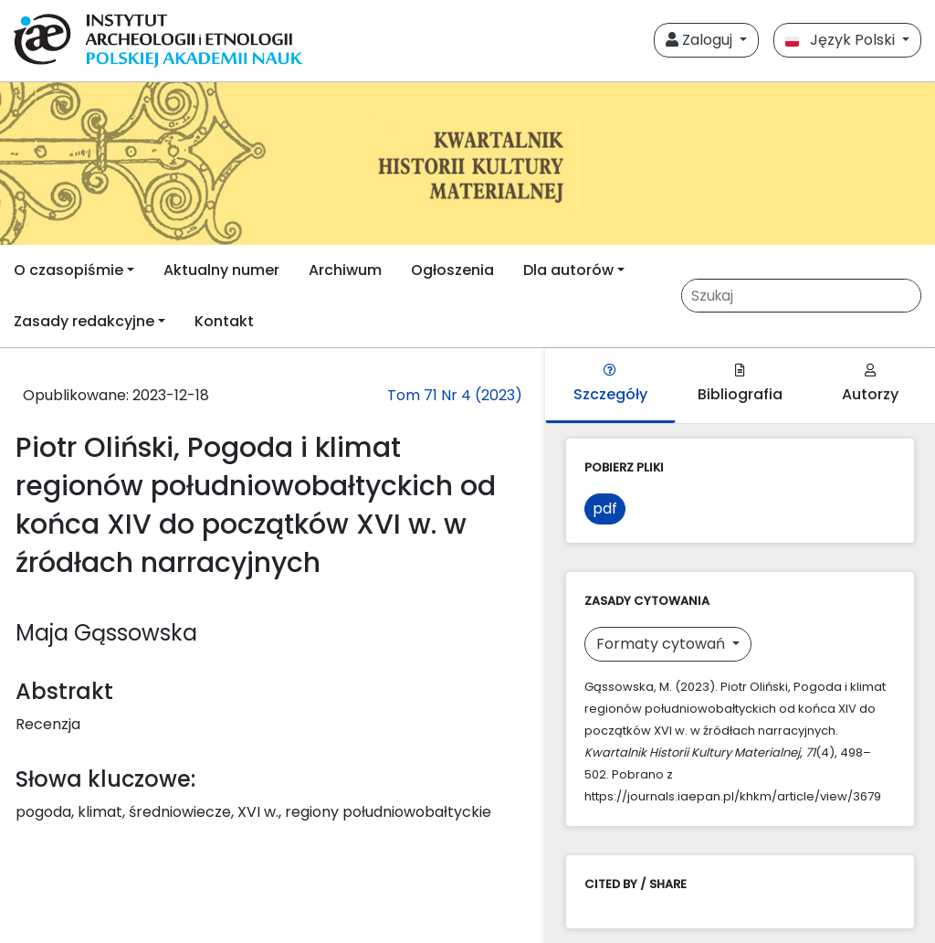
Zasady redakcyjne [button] (84, 321)
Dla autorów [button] (568, 270)
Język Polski (841, 39)
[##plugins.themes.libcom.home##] (467, 163)
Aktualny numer (221, 270)
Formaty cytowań (662, 643)
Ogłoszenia (452, 270)
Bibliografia (740, 384)
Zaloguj (701, 39)
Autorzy (870, 384)
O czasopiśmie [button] (68, 270)
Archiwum (345, 270)
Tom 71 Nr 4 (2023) (454, 395)
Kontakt (224, 321)
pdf (605, 508)
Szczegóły (610, 384)
